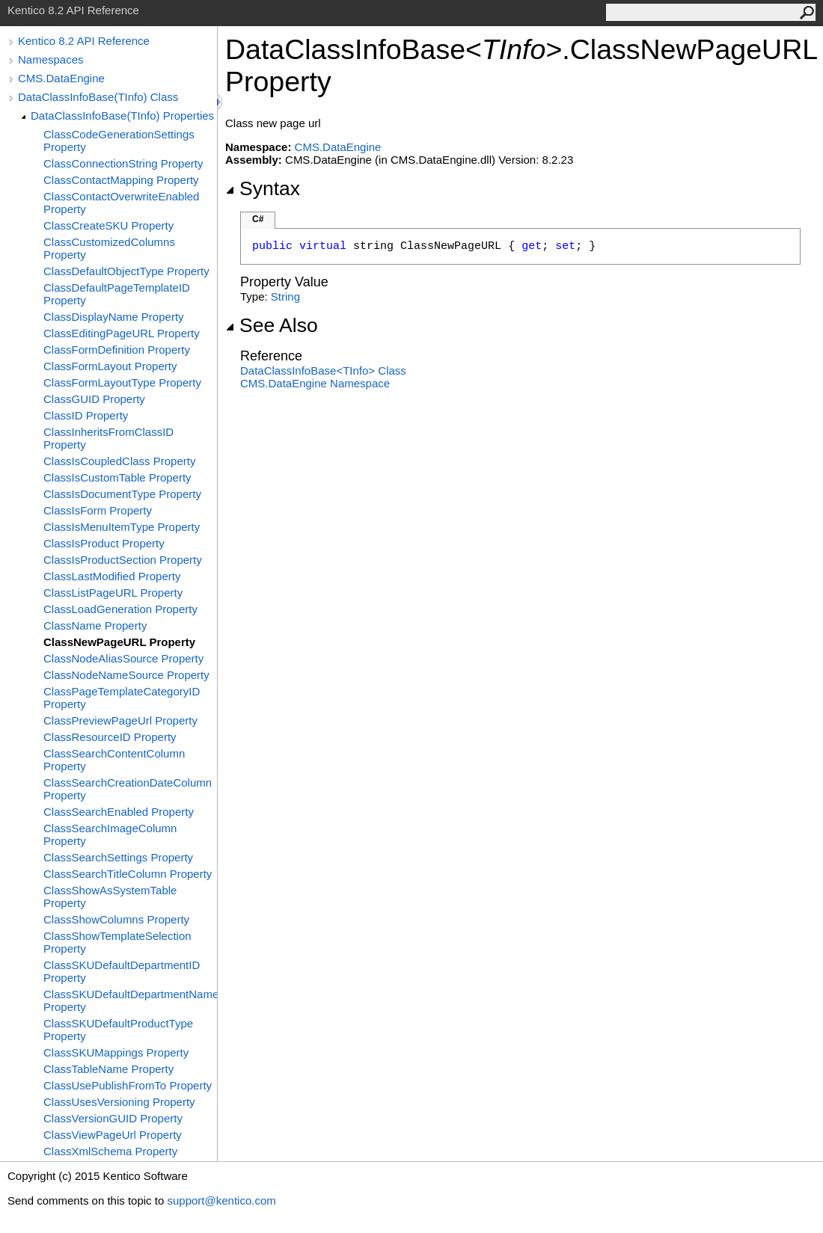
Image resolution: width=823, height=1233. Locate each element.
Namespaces (51, 59)
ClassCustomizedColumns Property (109, 248)
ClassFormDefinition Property (116, 349)
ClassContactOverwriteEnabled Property (121, 202)
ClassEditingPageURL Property (121, 333)
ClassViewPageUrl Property (112, 1134)
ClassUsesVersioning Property (119, 1101)
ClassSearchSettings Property (118, 857)
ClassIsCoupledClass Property (119, 461)
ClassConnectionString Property (123, 163)
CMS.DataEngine (61, 78)
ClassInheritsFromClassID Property (108, 438)
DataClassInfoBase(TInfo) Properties (122, 115)
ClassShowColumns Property (116, 919)
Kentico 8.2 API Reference (84, 40)
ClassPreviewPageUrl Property (120, 720)
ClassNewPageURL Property (119, 642)
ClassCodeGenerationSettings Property (119, 140)
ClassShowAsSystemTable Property (110, 896)
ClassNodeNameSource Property (126, 674)
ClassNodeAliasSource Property (123, 658)
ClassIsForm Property (97, 510)
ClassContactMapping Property (121, 179)
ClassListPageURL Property (113, 592)
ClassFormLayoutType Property (122, 382)
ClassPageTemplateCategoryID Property (121, 697)
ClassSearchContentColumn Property (114, 759)
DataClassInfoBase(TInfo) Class (98, 96)
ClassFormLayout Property (110, 366)
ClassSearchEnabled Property (118, 811)
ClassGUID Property (94, 399)
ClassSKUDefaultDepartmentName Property (130, 1000)
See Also (271, 325)
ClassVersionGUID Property (113, 1118)
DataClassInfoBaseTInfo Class (323, 370)
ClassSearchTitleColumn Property (127, 873)
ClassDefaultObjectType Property (126, 271)
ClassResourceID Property (110, 737)
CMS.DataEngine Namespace (315, 383)
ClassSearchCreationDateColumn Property (127, 789)
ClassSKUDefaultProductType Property (118, 1029)
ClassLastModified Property (111, 576)
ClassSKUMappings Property (116, 1052)
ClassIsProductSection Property (122, 559)
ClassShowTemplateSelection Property (117, 942)
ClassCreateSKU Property (108, 225)
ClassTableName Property (108, 1069)
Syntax (262, 188)
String (285, 296)
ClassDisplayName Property (113, 316)
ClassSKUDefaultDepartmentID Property (121, 971)
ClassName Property (95, 625)
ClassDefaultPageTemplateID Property (116, 294)
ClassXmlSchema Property (110, 1151)
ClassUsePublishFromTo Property (127, 1085)
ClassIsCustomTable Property (117, 477)
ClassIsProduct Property (104, 543)
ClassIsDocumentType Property (122, 494)
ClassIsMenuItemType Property (121, 526)
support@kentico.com (221, 1200)
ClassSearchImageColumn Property (110, 834)
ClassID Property (85, 415)
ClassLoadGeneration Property (120, 609)
